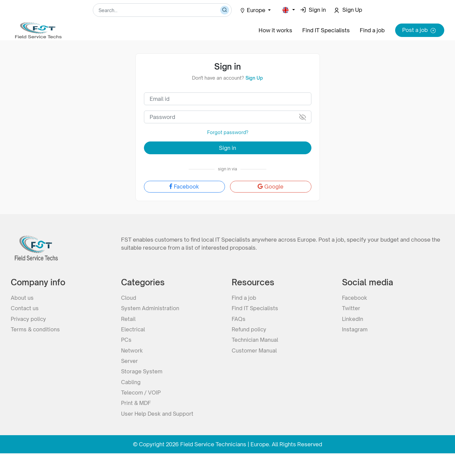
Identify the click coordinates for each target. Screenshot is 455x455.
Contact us (25, 307)
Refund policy (249, 329)
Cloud (128, 297)
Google (270, 186)
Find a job (372, 30)
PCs (126, 340)
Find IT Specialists (326, 30)
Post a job (419, 31)
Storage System (142, 372)
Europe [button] (253, 10)
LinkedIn (352, 318)
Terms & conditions (36, 329)
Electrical (133, 329)
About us (22, 297)
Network (132, 350)
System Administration (150, 307)
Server (129, 361)
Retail (128, 318)
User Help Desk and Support (157, 415)
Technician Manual (255, 340)
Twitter (351, 307)
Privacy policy (29, 318)
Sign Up (254, 78)
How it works (275, 30)
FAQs (239, 318)
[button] (288, 10)
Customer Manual (254, 350)
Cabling (131, 383)
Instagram (355, 329)
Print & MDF (136, 404)
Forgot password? (227, 132)
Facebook (184, 186)
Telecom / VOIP (141, 393)
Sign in (227, 147)
